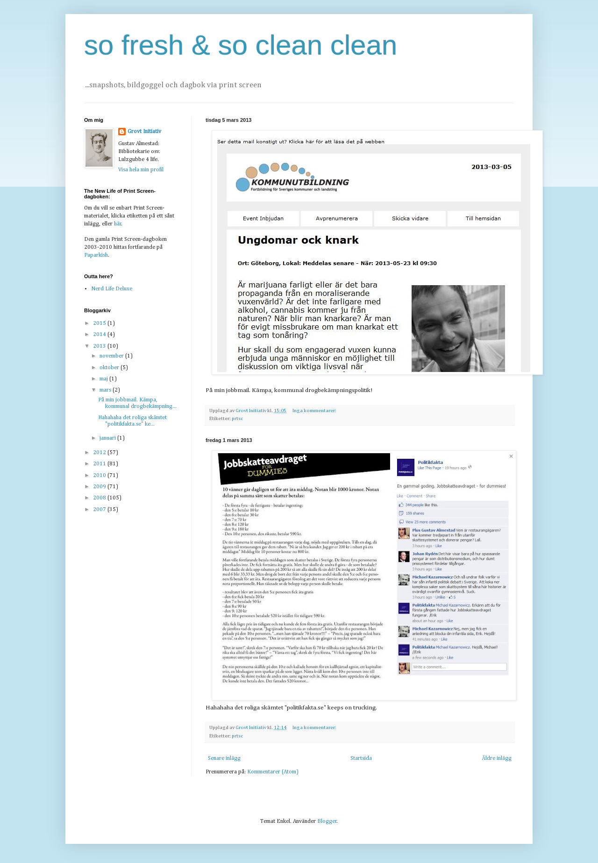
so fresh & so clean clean (240, 45)
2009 (100, 487)
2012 (100, 453)
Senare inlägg (224, 758)
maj (104, 379)
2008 (100, 498)
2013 (100, 346)
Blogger (327, 821)
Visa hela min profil (141, 170)
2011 (100, 464)
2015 (100, 323)
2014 (100, 334)
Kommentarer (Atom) (273, 772)
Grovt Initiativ (144, 131)
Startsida (361, 758)
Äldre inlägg (497, 758)
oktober (110, 368)
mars (106, 390)
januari (108, 438)
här (117, 224)
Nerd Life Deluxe (111, 289)
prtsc (237, 418)
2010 (100, 475)
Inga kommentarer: (314, 410)
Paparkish (96, 255)
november (112, 356)
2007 (100, 509)
